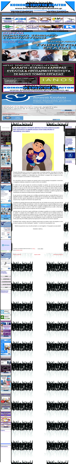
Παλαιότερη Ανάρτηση (58, 254)
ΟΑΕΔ (6, 276)
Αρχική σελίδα (37, 254)
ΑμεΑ (6, 287)
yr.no (10, 250)
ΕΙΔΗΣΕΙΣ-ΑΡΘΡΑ (19, 250)
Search (69, 133)
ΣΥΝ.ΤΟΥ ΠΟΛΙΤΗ (6, 284)
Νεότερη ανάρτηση (17, 254)
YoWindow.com (4, 250)
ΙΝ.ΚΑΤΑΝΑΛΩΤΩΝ (6, 281)
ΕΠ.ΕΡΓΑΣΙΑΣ (6, 279)
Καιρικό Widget (6, 245)
